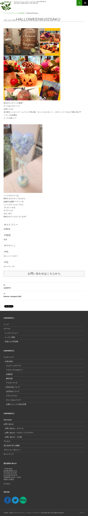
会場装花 (9, 374)
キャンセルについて (13, 400)
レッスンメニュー (11, 333)
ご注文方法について (12, 387)
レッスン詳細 (10, 337)
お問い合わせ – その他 (13, 437)
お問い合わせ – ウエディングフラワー (19, 433)
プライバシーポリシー (12, 450)
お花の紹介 (21, 13)
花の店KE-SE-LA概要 (12, 445)
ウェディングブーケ (13, 366)
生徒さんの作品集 (11, 341)
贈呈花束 (9, 378)
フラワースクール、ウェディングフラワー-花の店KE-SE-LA (32, 513)
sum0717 (44, 286)
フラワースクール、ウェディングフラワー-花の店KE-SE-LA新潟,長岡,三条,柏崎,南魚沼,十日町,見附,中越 (30, 2)
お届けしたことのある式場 (16, 404)
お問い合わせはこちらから (44, 273)
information (8, 420)
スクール (7, 329)
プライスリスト (12, 396)
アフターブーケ (12, 383)
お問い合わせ (9, 424)
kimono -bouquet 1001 (44, 294)
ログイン (82, 512)
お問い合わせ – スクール (14, 428)
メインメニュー (85, 3)
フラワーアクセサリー (14, 370)
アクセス (7, 441)
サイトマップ (9, 454)
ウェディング (13, 13)
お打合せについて (12, 391)
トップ (6, 13)
